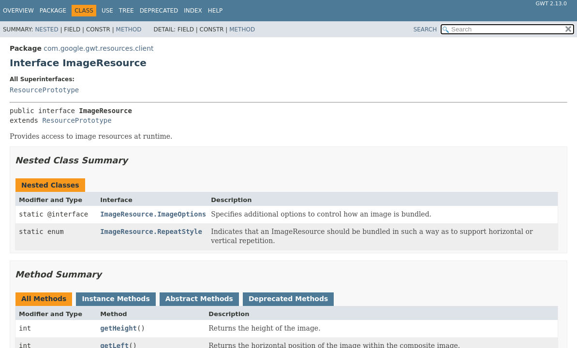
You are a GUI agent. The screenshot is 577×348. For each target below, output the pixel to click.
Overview (18, 10)
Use (107, 10)
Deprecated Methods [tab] (288, 299)
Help (215, 10)
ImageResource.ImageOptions (153, 214)
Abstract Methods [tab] (199, 299)
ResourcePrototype (44, 90)
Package (53, 10)
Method (129, 29)
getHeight (118, 328)
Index (193, 10)
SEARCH (425, 29)
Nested (46, 29)
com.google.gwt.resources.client (98, 48)
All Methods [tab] (43, 299)
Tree (126, 10)
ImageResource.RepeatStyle (151, 231)
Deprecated (159, 10)
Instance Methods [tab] (115, 299)
